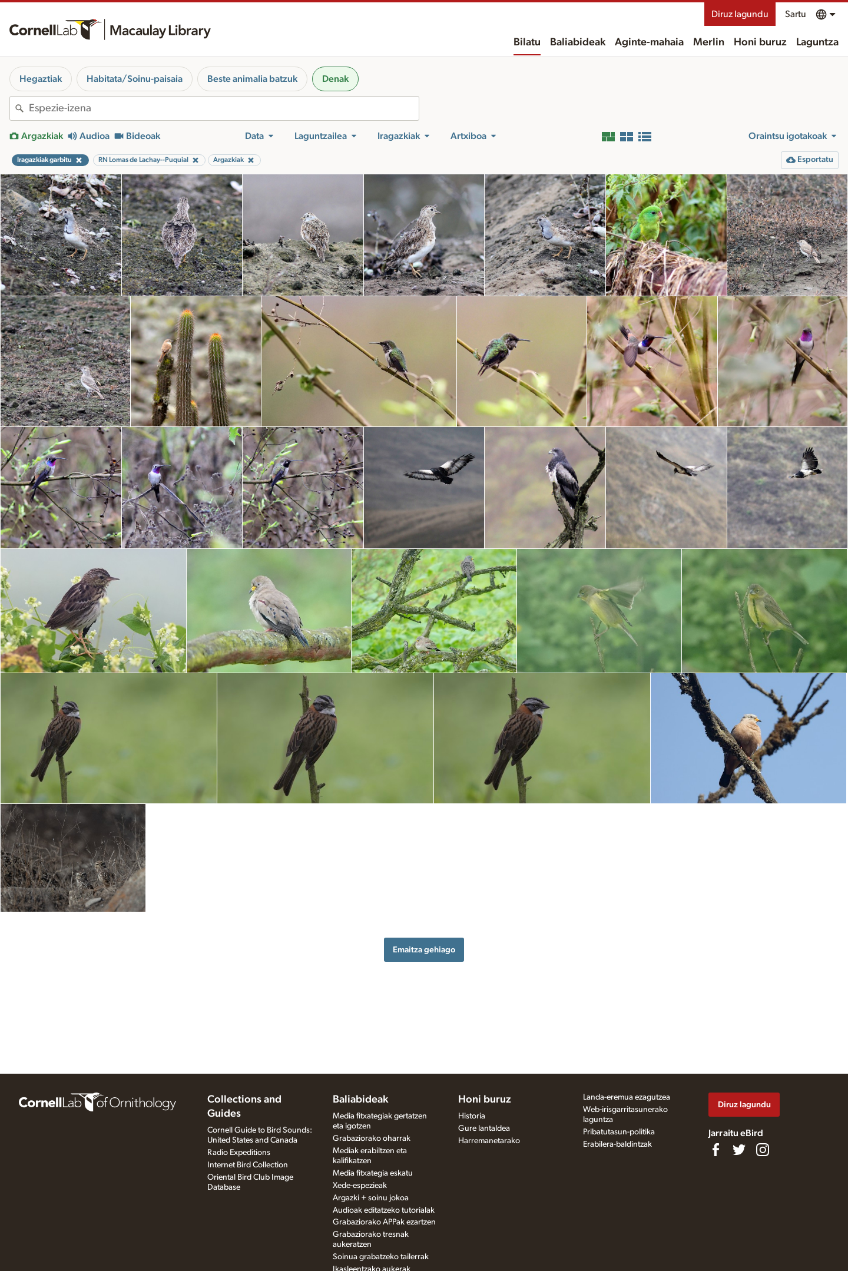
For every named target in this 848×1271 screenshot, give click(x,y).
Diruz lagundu (739, 14)
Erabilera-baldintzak (617, 1144)
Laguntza (817, 42)
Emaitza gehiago (424, 949)
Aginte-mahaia (649, 42)
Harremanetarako (489, 1141)
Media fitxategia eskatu (373, 1173)
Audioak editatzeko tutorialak (384, 1210)
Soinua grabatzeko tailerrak (381, 1257)
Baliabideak (577, 42)
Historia (471, 1116)
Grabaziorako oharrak (371, 1138)
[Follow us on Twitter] (739, 1150)
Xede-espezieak (360, 1185)
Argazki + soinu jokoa (371, 1198)
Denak (335, 79)
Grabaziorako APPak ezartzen (384, 1222)
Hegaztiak (40, 79)
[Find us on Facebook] (715, 1150)
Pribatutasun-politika (619, 1132)
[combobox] (224, 108)
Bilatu (527, 42)
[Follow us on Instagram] (763, 1150)
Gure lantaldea (484, 1128)
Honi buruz (760, 42)
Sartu (795, 14)
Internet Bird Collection (247, 1165)
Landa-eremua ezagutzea (626, 1097)
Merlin (708, 42)
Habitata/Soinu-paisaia (135, 79)
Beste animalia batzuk (252, 79)
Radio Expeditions (238, 1152)
